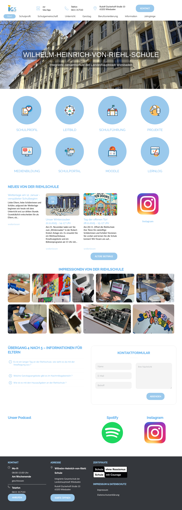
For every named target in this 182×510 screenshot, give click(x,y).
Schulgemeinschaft (48, 16)
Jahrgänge (149, 16)
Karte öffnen (62, 497)
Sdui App (47, 10)
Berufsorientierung (108, 16)
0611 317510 (77, 10)
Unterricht (70, 16)
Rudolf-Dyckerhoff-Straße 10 (112, 6)
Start (9, 16)
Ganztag (86, 16)
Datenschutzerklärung (108, 494)
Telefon (74, 7)
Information (131, 16)
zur (44, 7)
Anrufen (17, 497)
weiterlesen (14, 224)
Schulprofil (25, 16)
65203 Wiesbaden (108, 9)
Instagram (147, 221)
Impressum (102, 489)
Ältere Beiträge (104, 256)
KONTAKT (145, 8)
